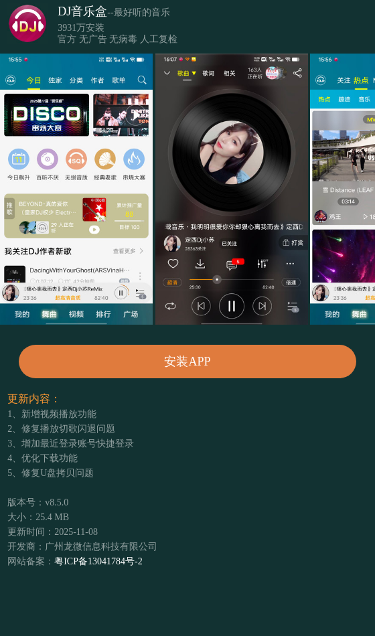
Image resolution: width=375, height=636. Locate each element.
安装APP (187, 361)
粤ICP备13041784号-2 (98, 561)
